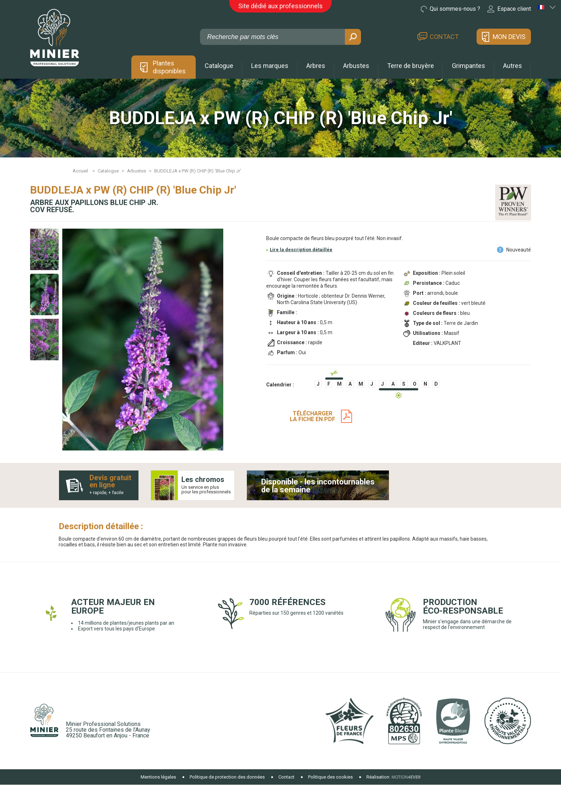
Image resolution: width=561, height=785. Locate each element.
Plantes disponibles (169, 67)
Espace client (509, 9)
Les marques (269, 65)
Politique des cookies (330, 777)
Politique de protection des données (227, 777)
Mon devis (509, 36)
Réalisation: (378, 777)
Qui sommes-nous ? (450, 9)
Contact (444, 36)
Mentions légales (158, 777)
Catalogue (219, 65)
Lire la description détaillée (301, 249)
